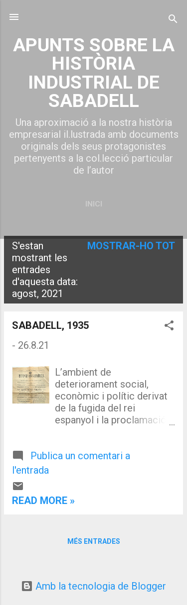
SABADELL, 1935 (50, 325)
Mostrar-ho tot (131, 246)
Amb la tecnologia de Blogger (93, 586)
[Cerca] (173, 20)
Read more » (43, 500)
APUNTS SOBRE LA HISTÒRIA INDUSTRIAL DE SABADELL (94, 72)
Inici (93, 204)
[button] (169, 326)
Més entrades (93, 541)
